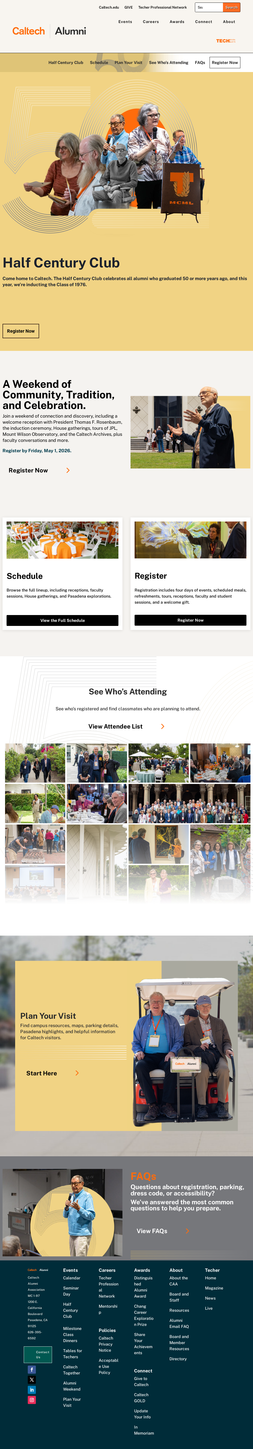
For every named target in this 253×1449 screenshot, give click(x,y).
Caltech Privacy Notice (106, 1344)
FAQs (200, 62)
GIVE (128, 7)
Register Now (225, 62)
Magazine (214, 1288)
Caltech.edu (109, 7)
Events (125, 21)
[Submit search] (231, 7)
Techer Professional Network (162, 7)
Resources (179, 1310)
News (210, 1298)
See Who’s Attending (168, 62)
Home (210, 1278)
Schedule (99, 62)
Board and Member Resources (179, 1342)
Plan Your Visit (128, 62)
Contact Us (42, 1354)
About (229, 21)
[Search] (209, 7)
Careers (151, 21)
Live (209, 1308)
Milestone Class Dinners (72, 1334)
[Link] (127, 823)
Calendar (71, 1278)
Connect (203, 21)
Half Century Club (65, 62)
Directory (178, 1358)
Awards (177, 21)
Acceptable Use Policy (108, 1366)
